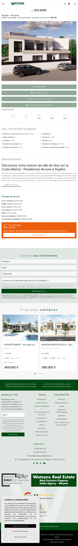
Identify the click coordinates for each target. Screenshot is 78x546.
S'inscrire (13, 434)
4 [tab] (41, 373)
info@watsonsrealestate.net (40, 456)
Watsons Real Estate (17, 3)
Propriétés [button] (41, 403)
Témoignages (41, 432)
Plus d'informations (17, 520)
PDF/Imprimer (39, 93)
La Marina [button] (41, 421)
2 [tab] (36, 373)
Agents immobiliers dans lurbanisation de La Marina (21, 384)
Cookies (46, 526)
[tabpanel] (20, 342)
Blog (42, 425)
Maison (61, 399)
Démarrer (42, 399)
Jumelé (61, 415)
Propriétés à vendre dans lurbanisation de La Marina (21, 386)
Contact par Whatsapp (39, 105)
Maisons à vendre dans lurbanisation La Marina (57, 386)
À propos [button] (41, 418)
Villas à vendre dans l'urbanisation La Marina (57, 384)
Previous (4, 51)
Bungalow (62, 419)
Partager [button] (39, 87)
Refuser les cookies (20, 537)
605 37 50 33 (40, 452)
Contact (42, 428)
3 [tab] (39, 373)
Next (73, 51)
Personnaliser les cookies (20, 531)
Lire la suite (11, 185)
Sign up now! (39, 235)
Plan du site (54, 526)
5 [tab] (43, 373)
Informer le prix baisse (39, 99)
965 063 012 (40, 449)
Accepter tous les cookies (20, 526)
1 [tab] (34, 373)
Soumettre (39, 291)
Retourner (8, 110)
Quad (61, 406)
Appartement (61, 403)
